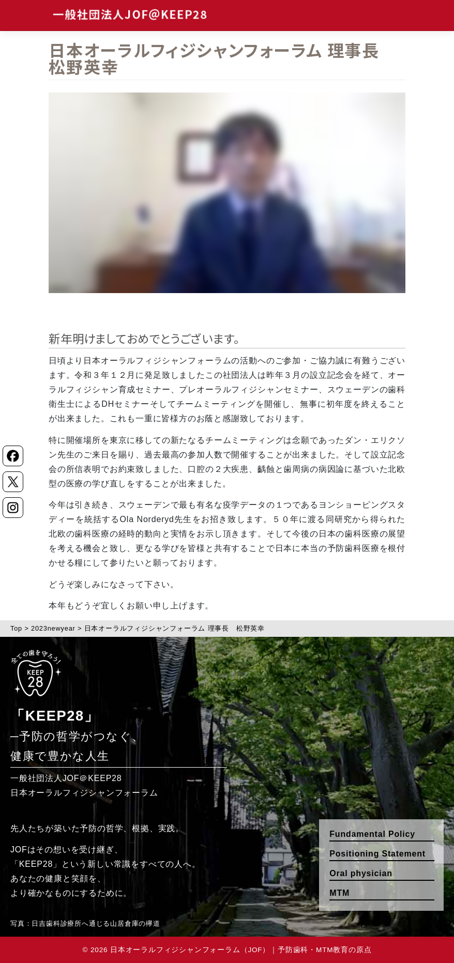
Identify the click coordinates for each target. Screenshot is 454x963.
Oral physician (360, 873)
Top (16, 628)
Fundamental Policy (372, 834)
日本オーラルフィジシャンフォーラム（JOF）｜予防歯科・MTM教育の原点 (240, 950)
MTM (339, 893)
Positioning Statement (377, 853)
